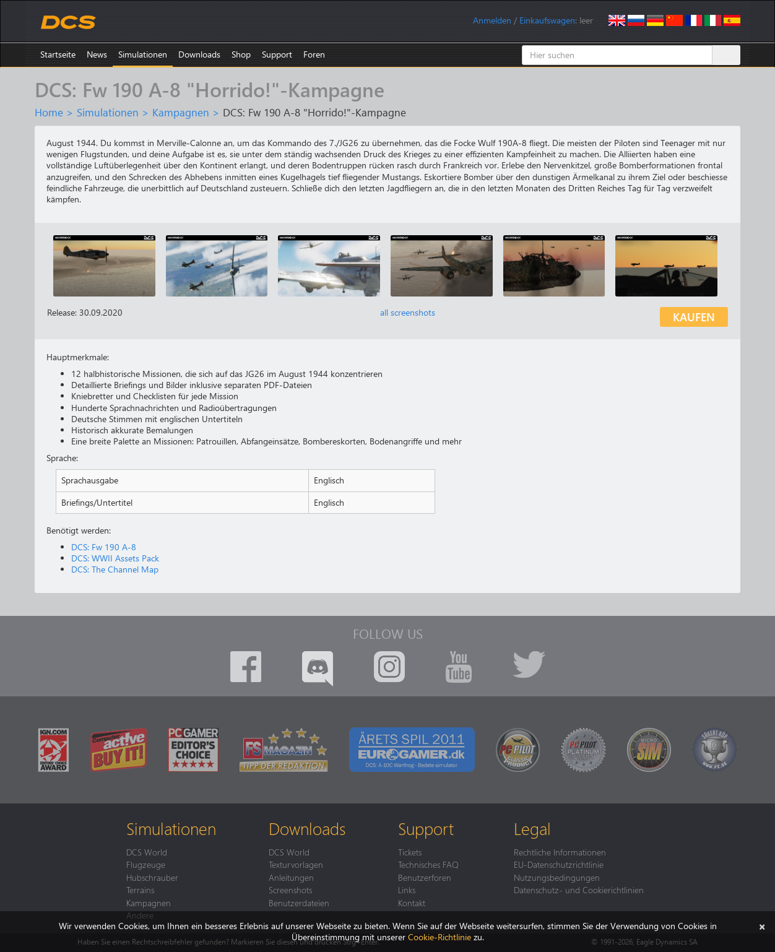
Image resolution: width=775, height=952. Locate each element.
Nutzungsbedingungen (557, 877)
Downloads (199, 54)
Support (277, 54)
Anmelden (492, 20)
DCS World (146, 851)
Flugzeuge (145, 864)
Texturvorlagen (296, 864)
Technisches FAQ (428, 864)
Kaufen (694, 316)
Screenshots (290, 889)
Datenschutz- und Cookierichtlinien (579, 889)
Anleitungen (291, 877)
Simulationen (142, 54)
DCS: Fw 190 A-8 (103, 547)
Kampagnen (180, 112)
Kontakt (411, 902)
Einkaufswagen (547, 20)
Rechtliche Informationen (560, 851)
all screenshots (407, 312)
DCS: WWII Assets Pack (115, 558)
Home (49, 112)
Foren (314, 54)
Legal (532, 828)
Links (406, 889)
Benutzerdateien (299, 902)
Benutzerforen (424, 877)
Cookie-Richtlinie (439, 937)
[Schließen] (762, 925)
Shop (241, 54)
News (97, 54)
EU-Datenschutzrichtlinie (559, 864)
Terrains (140, 889)
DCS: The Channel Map (114, 569)
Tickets (410, 851)
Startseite (58, 54)
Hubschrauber (152, 877)
